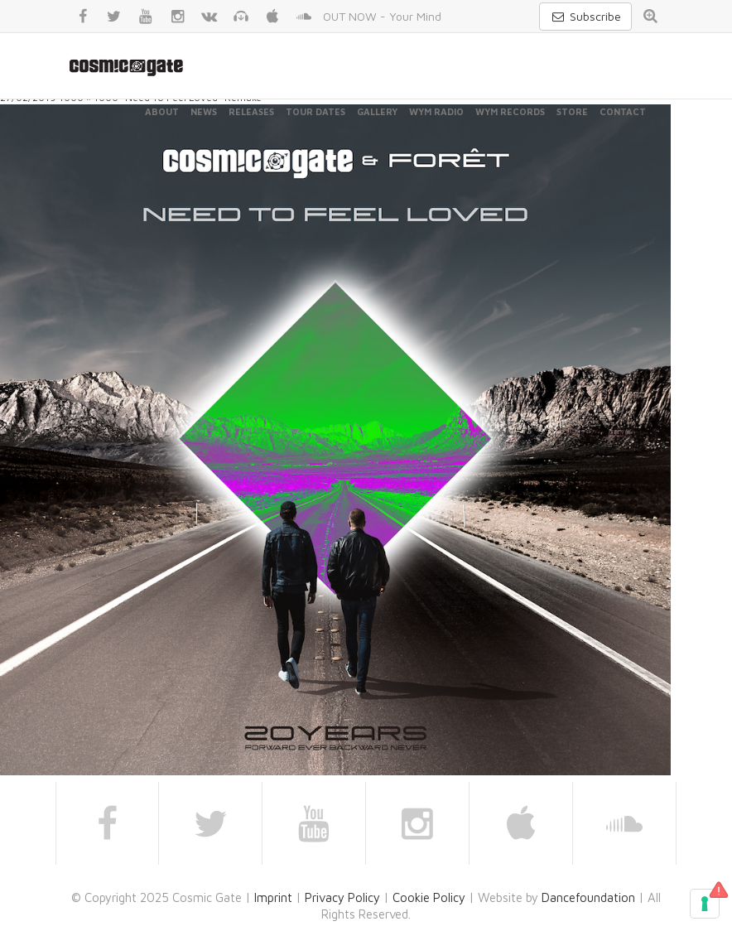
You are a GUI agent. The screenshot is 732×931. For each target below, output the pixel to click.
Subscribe (585, 16)
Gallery (377, 111)
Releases (251, 111)
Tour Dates (315, 111)
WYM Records (510, 111)
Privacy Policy (342, 897)
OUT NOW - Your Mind (382, 16)
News (203, 111)
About (162, 111)
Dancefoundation (588, 897)
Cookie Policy (428, 897)
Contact (623, 111)
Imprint (273, 897)
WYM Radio (436, 111)
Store (572, 111)
